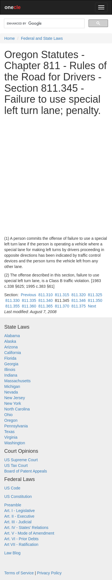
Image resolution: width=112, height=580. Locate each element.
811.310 (45, 295)
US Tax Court (16, 465)
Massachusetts (17, 381)
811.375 (78, 306)
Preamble (12, 505)
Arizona (11, 347)
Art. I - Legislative (19, 510)
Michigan (12, 386)
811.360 (29, 306)
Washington (14, 443)
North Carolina (17, 409)
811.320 (78, 295)
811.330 (12, 300)
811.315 (62, 295)
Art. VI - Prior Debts (21, 539)
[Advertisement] (56, 176)
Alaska (10, 341)
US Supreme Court (21, 460)
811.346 (78, 300)
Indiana (10, 375)
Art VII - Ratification (21, 544)
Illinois (9, 369)
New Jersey (14, 398)
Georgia (11, 364)
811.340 (45, 300)
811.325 (95, 295)
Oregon (11, 420)
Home (9, 38)
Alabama (12, 335)
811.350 (95, 300)
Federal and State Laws (42, 38)
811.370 (62, 306)
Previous (28, 295)
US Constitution (18, 496)
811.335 (29, 300)
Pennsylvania (16, 426)
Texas (9, 431)
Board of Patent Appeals (25, 471)
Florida (10, 358)
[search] (44, 23)
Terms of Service (19, 573)
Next (92, 306)
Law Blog (12, 553)
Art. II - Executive (19, 516)
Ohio (8, 414)
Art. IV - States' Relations (26, 527)
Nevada (11, 392)
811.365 (45, 306)
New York (12, 403)
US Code (12, 488)
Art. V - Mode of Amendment (29, 533)
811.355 (12, 306)
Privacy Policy (49, 573)
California (12, 352)
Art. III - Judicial (17, 522)
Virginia (10, 437)
